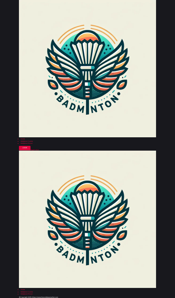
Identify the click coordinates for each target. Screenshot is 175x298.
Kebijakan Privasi (27, 143)
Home (23, 139)
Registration (34, 150)
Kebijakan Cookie (27, 141)
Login (25, 148)
